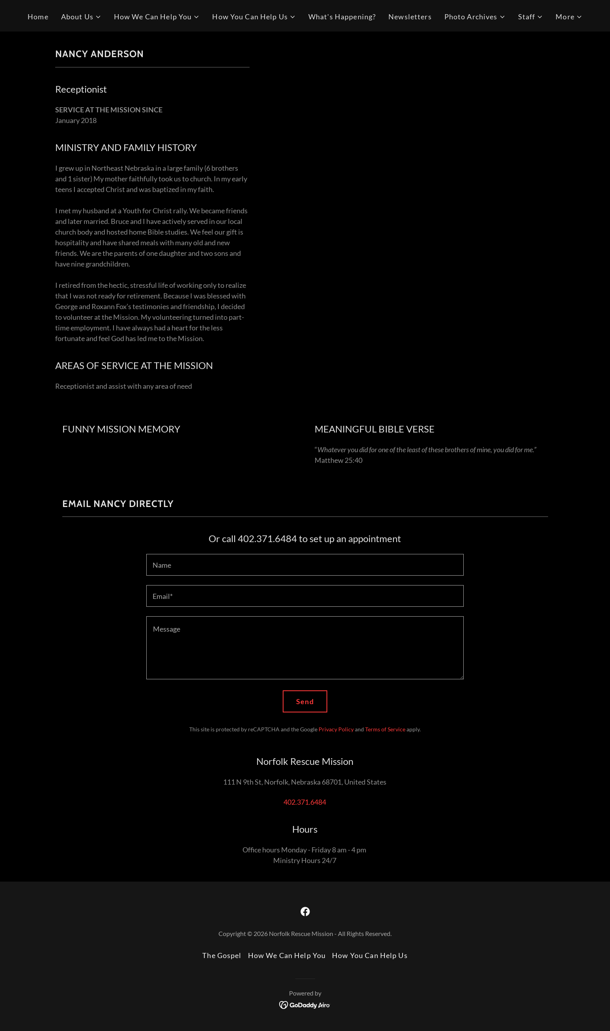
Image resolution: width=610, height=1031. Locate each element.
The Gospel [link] (221, 955)
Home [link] (38, 16)
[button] (81, 16)
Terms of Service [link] (385, 729)
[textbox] (305, 565)
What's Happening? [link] (342, 16)
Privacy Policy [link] (336, 729)
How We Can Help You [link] (287, 955)
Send (305, 701)
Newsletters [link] (409, 16)
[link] (305, 911)
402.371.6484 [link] (305, 802)
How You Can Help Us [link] (370, 955)
